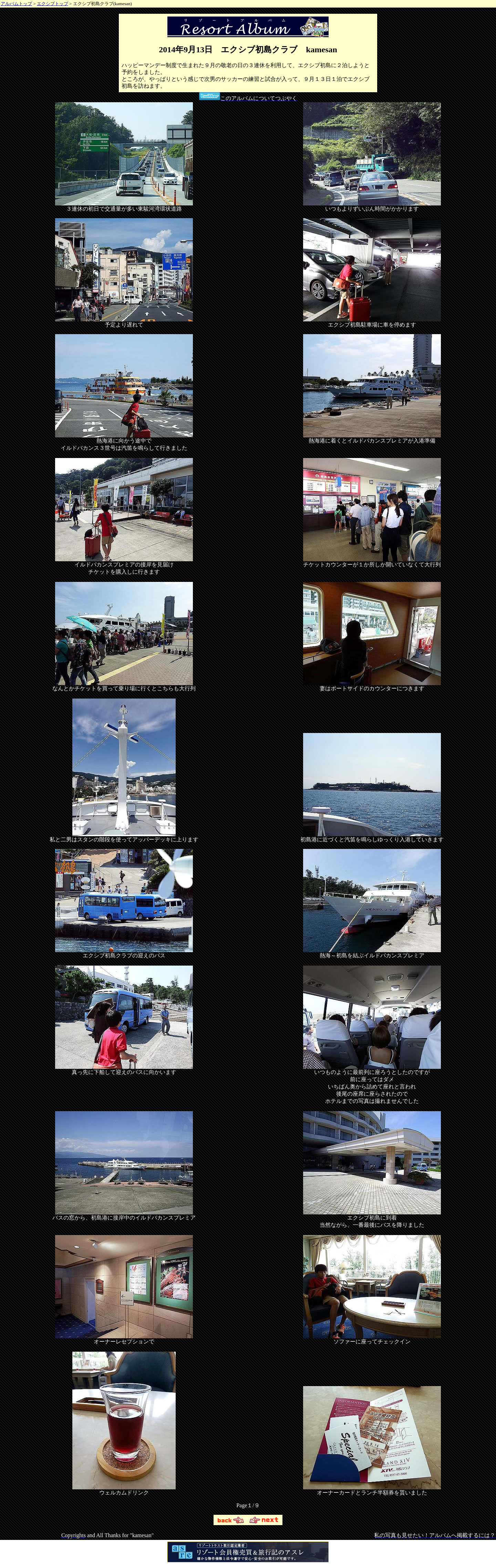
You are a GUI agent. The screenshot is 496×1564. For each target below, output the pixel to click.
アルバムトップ (16, 3)
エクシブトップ (52, 3)
